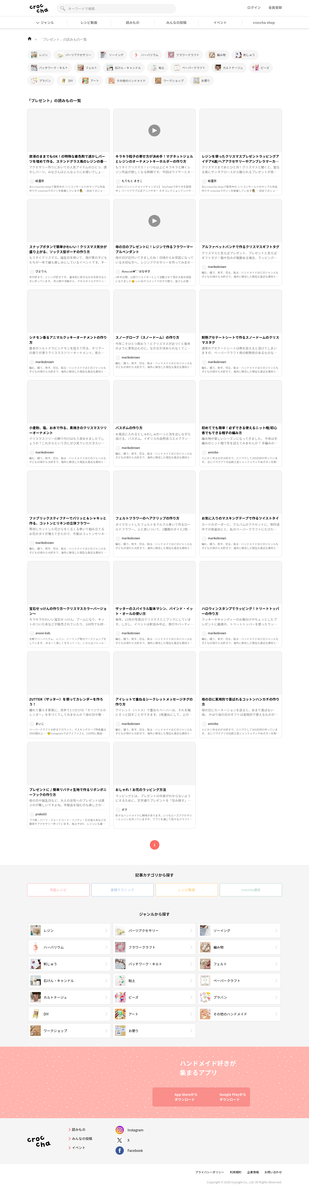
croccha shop (264, 22)
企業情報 (253, 1172)
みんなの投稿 (176, 22)
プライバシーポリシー (209, 1172)
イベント (220, 22)
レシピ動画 (88, 22)
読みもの (133, 22)
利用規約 (235, 1172)
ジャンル (45, 22)
